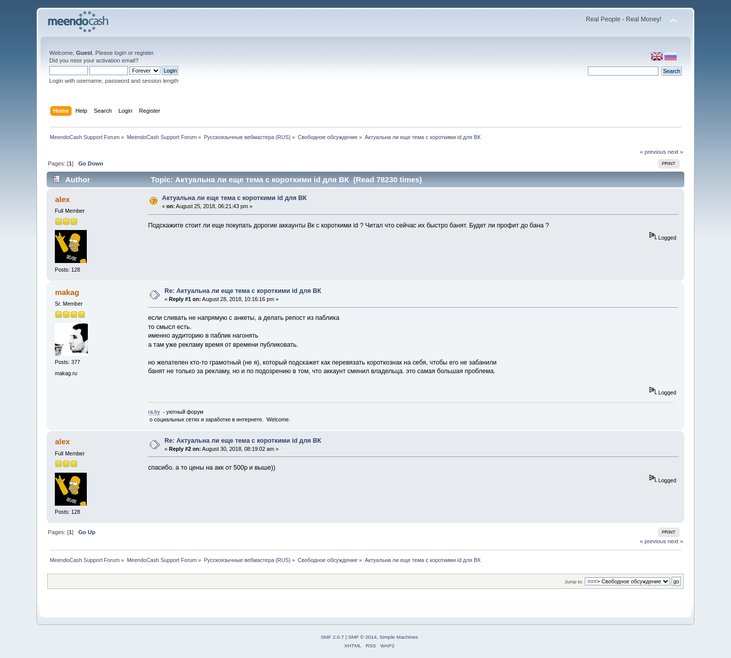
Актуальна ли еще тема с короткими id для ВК (234, 198)
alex (62, 199)
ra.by (154, 412)
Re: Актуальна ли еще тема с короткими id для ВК (242, 290)
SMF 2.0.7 (332, 637)
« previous (653, 152)
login (120, 53)
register (144, 53)
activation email (115, 60)
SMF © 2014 (362, 637)
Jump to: (573, 581)
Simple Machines (398, 637)
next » (675, 152)
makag (67, 292)
